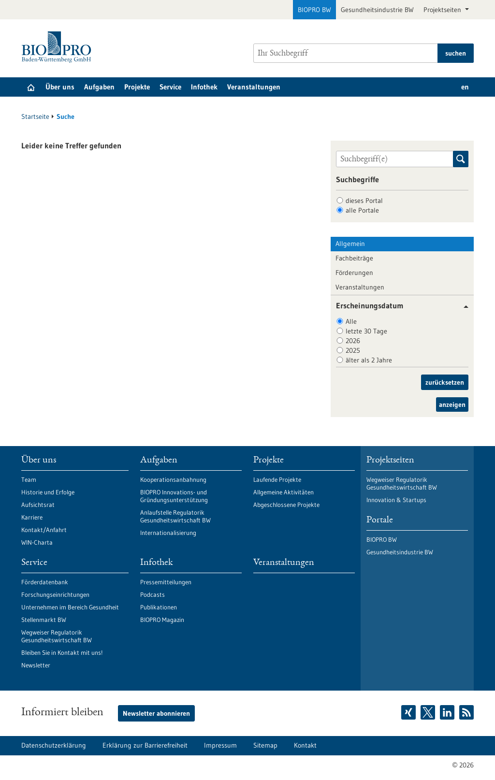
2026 (353, 340)
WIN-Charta (37, 542)
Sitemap (265, 745)
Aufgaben (99, 86)
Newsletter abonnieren (156, 713)
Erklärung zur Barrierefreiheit (145, 745)
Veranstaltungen (253, 86)
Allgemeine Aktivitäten (283, 492)
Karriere (32, 517)
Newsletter (35, 665)
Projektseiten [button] (443, 9)
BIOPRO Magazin (162, 619)
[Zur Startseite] (58, 47)
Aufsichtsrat (38, 504)
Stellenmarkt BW (43, 619)
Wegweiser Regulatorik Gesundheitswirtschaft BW (56, 636)
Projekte (137, 86)
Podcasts (152, 594)
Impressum (220, 745)
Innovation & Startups (396, 500)
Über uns (59, 86)
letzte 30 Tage (366, 331)
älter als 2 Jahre (369, 360)
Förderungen (354, 272)
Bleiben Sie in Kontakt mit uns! (61, 652)
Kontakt (305, 745)
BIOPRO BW (314, 9)
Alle (351, 321)
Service (170, 86)
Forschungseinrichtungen (55, 594)
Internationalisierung (168, 532)
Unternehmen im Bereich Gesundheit (70, 607)
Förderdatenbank (44, 582)
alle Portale (362, 210)
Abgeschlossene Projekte (286, 504)
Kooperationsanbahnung (173, 479)
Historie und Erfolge (47, 492)
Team (28, 479)
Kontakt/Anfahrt (44, 530)
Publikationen (158, 607)
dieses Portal (364, 200)
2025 (353, 350)
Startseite (35, 116)
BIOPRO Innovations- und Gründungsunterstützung (174, 496)
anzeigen (452, 404)
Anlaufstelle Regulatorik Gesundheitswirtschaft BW (175, 516)
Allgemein (350, 243)
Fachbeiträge (354, 258)
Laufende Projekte (277, 479)
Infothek (204, 86)
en (465, 86)
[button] (462, 307)
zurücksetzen (444, 382)
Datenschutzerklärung (53, 745)
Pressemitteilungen (165, 582)
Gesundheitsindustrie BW (377, 9)
